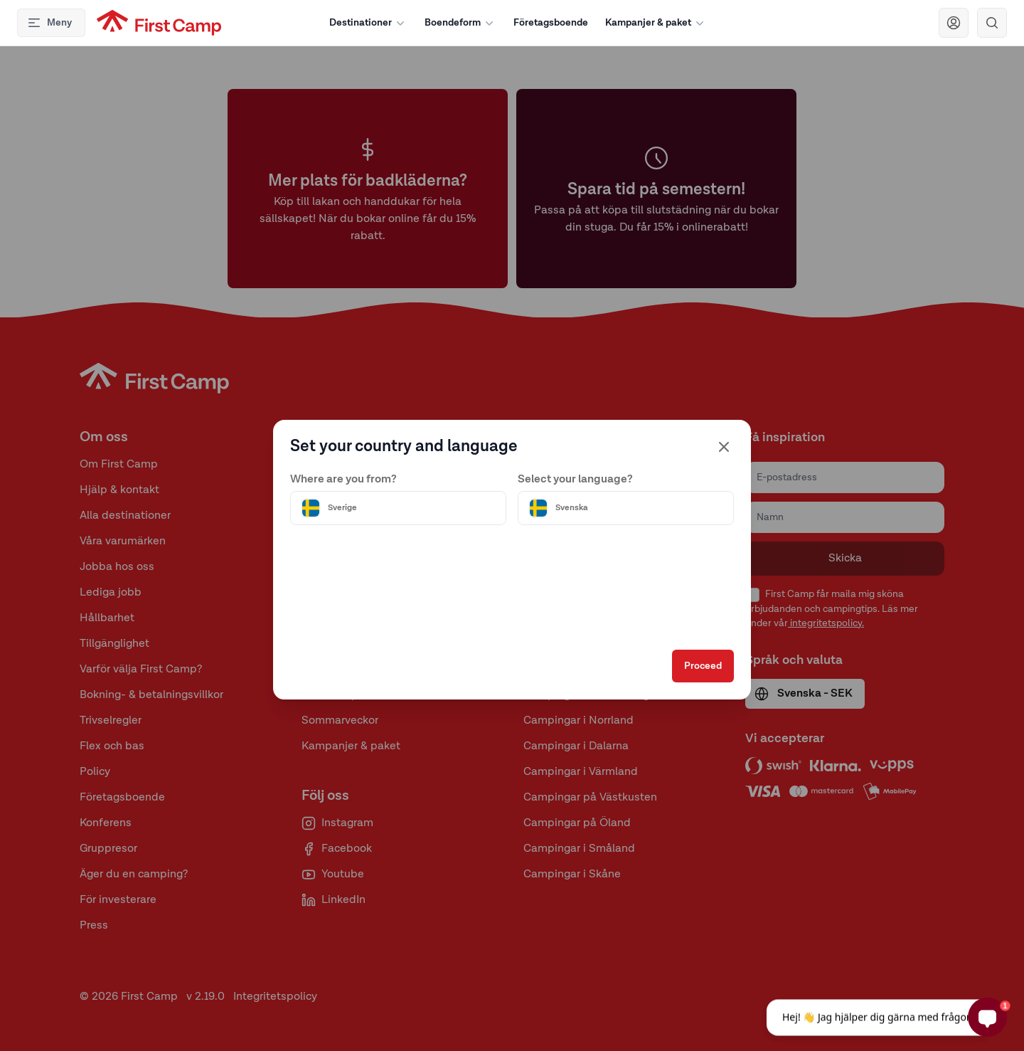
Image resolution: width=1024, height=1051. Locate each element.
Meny (49, 23)
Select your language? (575, 477)
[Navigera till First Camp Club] (954, 23)
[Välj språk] (626, 506)
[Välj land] (398, 506)
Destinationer (368, 23)
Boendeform (460, 23)
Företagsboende (550, 23)
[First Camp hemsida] (159, 23)
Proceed (703, 669)
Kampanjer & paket (656, 23)
